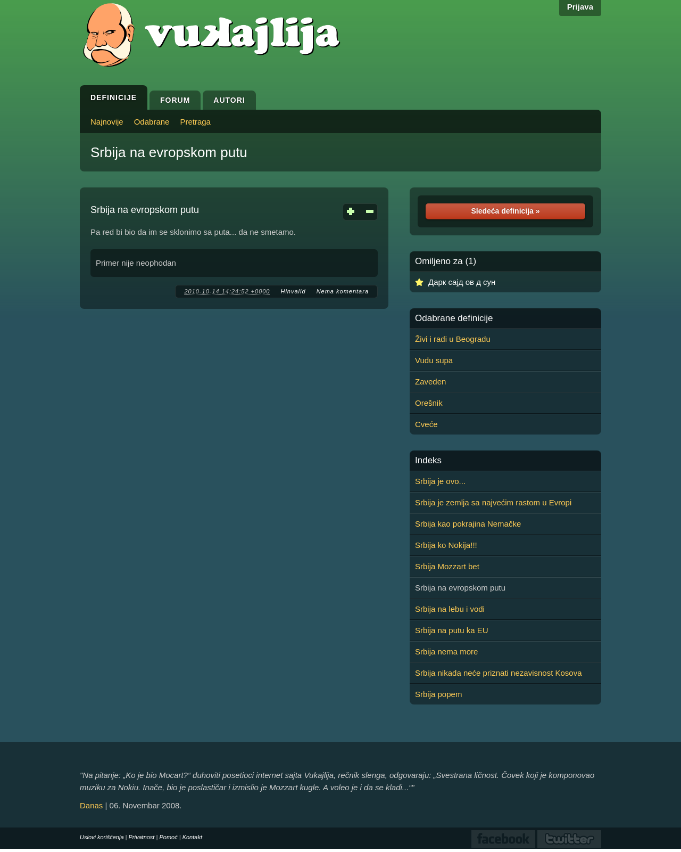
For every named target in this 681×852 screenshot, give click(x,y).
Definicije (113, 97)
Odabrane (152, 121)
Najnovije (106, 121)
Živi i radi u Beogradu (453, 338)
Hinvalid (292, 291)
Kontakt (192, 837)
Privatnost (142, 837)
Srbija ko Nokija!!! (446, 545)
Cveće (426, 424)
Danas (91, 805)
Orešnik (429, 402)
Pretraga (195, 121)
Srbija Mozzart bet (447, 566)
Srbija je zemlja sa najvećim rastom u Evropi (493, 502)
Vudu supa (434, 360)
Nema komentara (343, 291)
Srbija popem (438, 694)
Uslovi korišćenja (102, 837)
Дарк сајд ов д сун (461, 281)
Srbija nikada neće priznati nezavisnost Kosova (498, 672)
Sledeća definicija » (505, 211)
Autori (229, 100)
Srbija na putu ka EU (451, 630)
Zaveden (430, 381)
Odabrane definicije (454, 318)
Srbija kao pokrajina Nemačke (468, 523)
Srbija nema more (446, 651)
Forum (175, 100)
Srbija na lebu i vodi (450, 608)
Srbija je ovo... (440, 481)
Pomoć (168, 837)
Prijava (580, 6)
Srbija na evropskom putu (168, 152)
